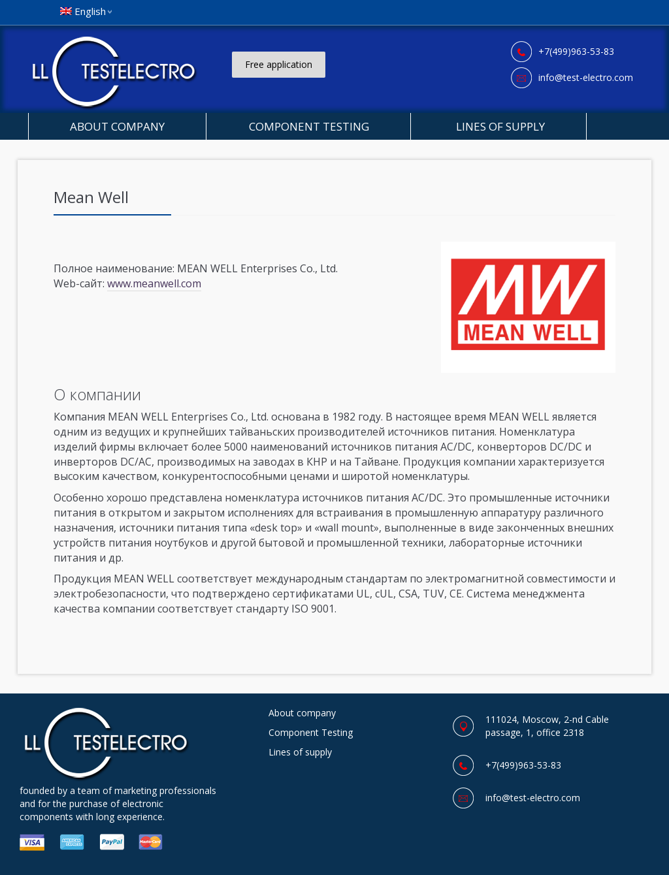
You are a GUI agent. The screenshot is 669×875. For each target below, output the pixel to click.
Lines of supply (499, 126)
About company (117, 126)
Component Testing (309, 126)
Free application (278, 64)
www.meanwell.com (154, 283)
